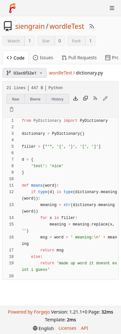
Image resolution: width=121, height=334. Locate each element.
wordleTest (66, 26)
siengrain (30, 26)
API (84, 328)
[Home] (12, 8)
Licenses (67, 328)
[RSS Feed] (92, 26)
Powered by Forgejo (29, 312)
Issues (43, 57)
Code (16, 58)
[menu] (43, 328)
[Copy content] (85, 98)
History (58, 99)
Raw (15, 99)
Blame (35, 99)
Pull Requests (79, 57)
